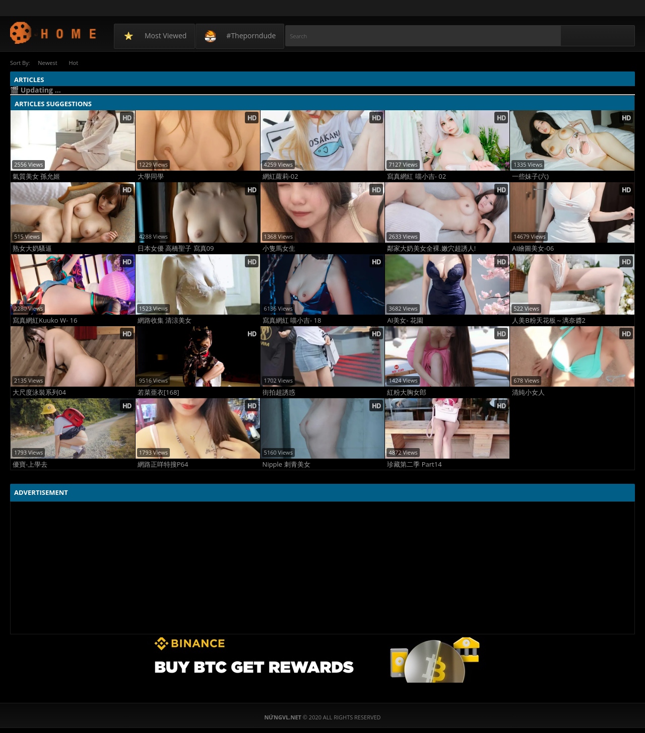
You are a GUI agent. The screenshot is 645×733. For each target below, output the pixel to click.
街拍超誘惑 (279, 392)
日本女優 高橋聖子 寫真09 (176, 248)
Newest (47, 62)
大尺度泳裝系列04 (39, 392)
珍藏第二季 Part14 (414, 464)
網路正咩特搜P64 (163, 464)
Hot (75, 62)
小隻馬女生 (279, 248)
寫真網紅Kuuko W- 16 (45, 320)
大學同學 (151, 176)
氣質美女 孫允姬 (36, 176)
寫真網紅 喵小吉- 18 (292, 320)
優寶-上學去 (30, 464)
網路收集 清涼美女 (164, 320)
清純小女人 (528, 392)
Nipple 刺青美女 (286, 464)
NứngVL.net (53, 32)
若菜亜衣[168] (158, 392)
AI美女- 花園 (405, 320)
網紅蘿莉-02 (280, 176)
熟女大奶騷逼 (32, 248)
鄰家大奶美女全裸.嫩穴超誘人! (431, 248)
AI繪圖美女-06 (533, 248)
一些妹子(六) (530, 176)
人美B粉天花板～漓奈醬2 (549, 320)
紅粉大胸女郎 (406, 392)
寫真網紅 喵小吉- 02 (416, 176)
